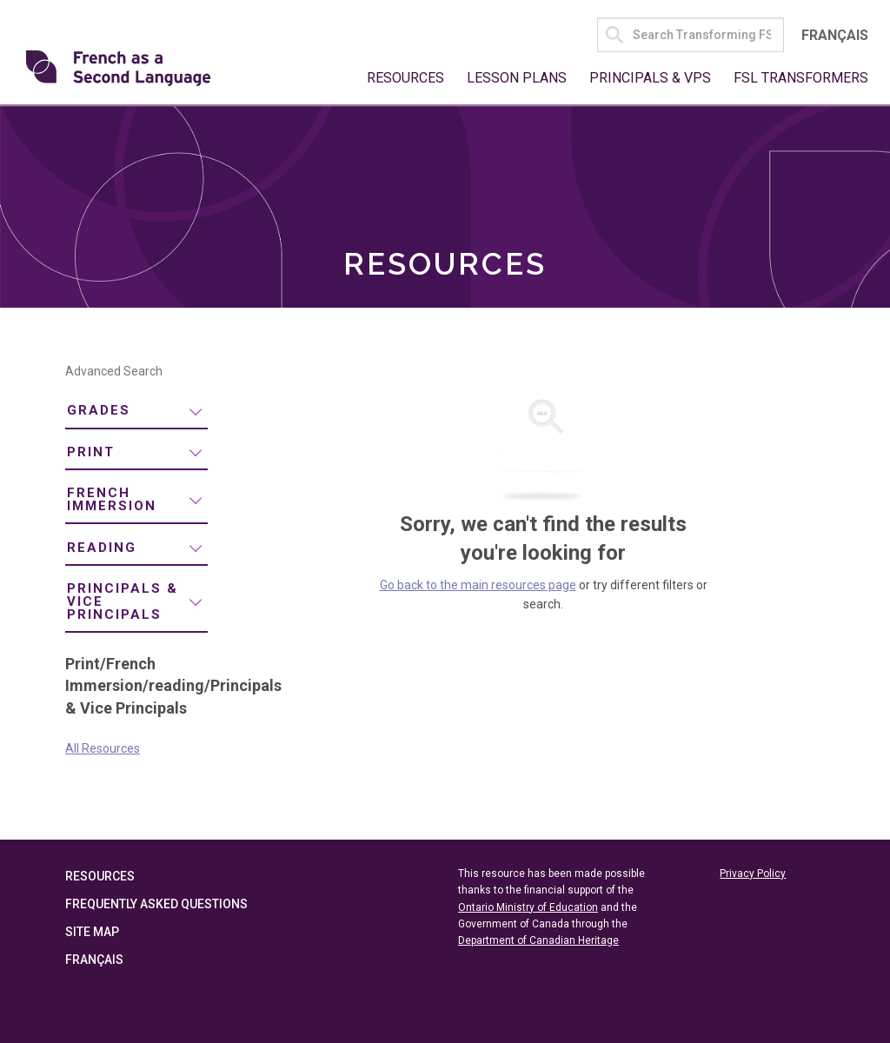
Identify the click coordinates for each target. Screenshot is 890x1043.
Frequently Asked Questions (156, 904)
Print (91, 452)
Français (834, 35)
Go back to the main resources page (478, 585)
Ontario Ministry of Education (528, 907)
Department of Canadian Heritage (538, 940)
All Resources (102, 748)
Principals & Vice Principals (122, 601)
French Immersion (111, 499)
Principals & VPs (650, 78)
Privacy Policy (753, 873)
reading (101, 547)
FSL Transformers (801, 78)
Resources (405, 78)
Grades (98, 410)
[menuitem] (136, 411)
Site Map (92, 932)
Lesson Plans (517, 78)
